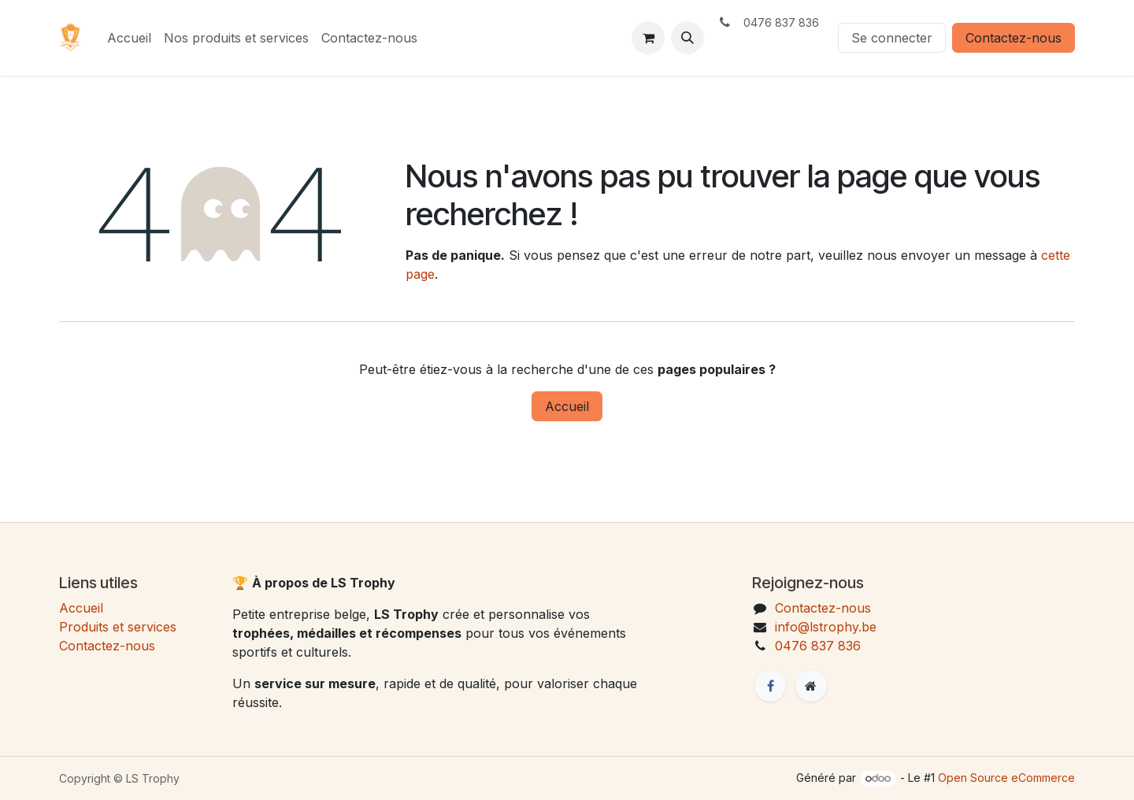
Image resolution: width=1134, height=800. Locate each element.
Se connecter (891, 38)
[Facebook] (770, 686)
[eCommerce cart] (648, 37)
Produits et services (117, 627)
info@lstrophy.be (825, 627)
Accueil (567, 406)
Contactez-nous (1013, 38)
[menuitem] (129, 38)
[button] (687, 37)
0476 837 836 (818, 646)
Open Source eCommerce (1006, 777)
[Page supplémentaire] (811, 686)
